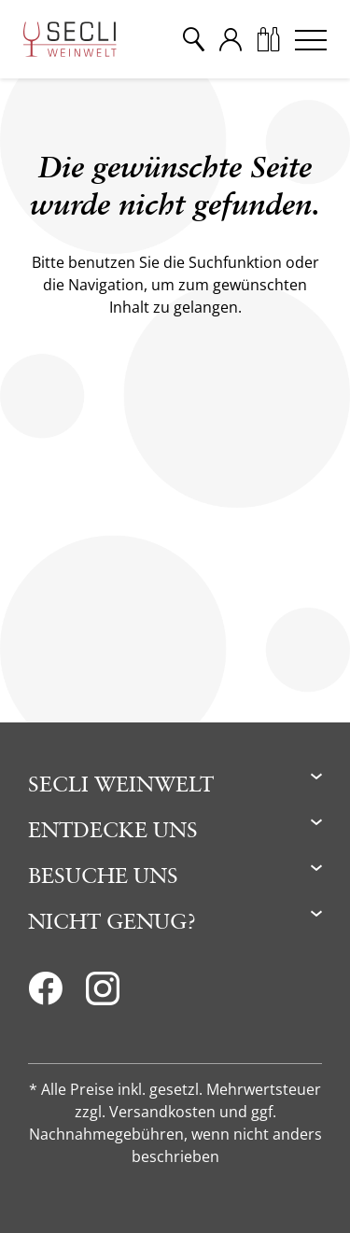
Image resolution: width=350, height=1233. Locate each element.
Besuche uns (103, 875)
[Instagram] (102, 994)
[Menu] (311, 39)
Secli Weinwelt (121, 783)
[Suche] (193, 39)
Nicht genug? (112, 920)
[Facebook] (45, 994)
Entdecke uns (113, 829)
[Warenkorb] (268, 39)
